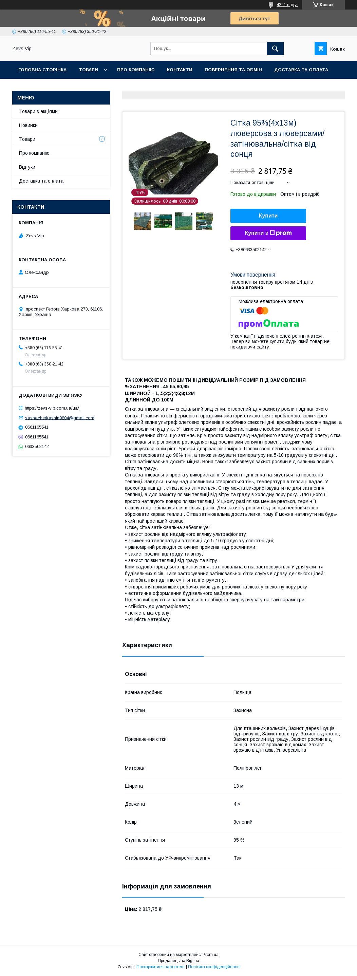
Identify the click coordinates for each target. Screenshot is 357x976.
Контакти (179, 69)
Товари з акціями (38, 111)
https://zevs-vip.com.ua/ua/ (52, 408)
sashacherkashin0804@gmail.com (59, 417)
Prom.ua (211, 954)
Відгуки (27, 167)
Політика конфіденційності (214, 966)
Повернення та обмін (233, 69)
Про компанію (136, 69)
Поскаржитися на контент (160, 966)
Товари (88, 69)
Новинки (28, 125)
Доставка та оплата (301, 69)
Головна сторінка (42, 69)
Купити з (268, 233)
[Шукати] (275, 48)
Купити (268, 216)
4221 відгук (287, 4)
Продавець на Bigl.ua (178, 960)
